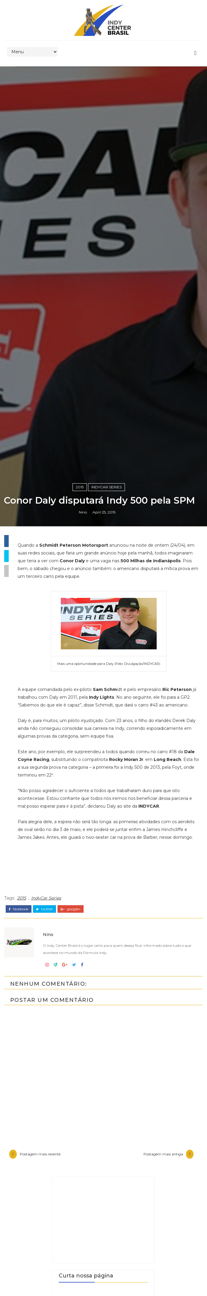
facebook (18, 1240)
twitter (44, 1240)
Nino (83, 826)
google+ (71, 1240)
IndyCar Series (106, 788)
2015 (80, 788)
